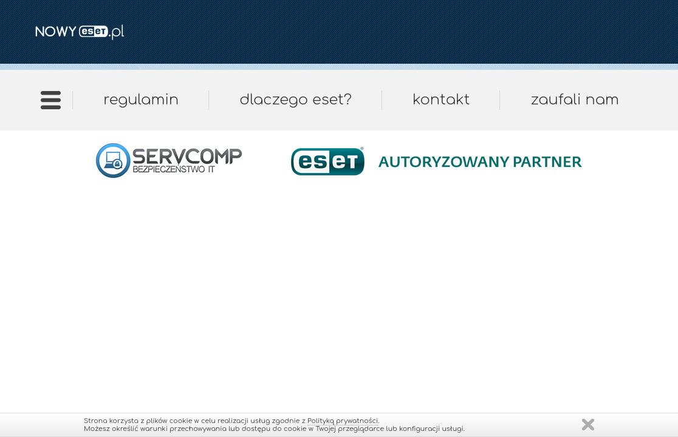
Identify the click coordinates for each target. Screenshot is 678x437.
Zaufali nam (574, 100)
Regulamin (141, 100)
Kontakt (441, 100)
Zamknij (588, 424)
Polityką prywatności (342, 421)
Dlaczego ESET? (295, 100)
